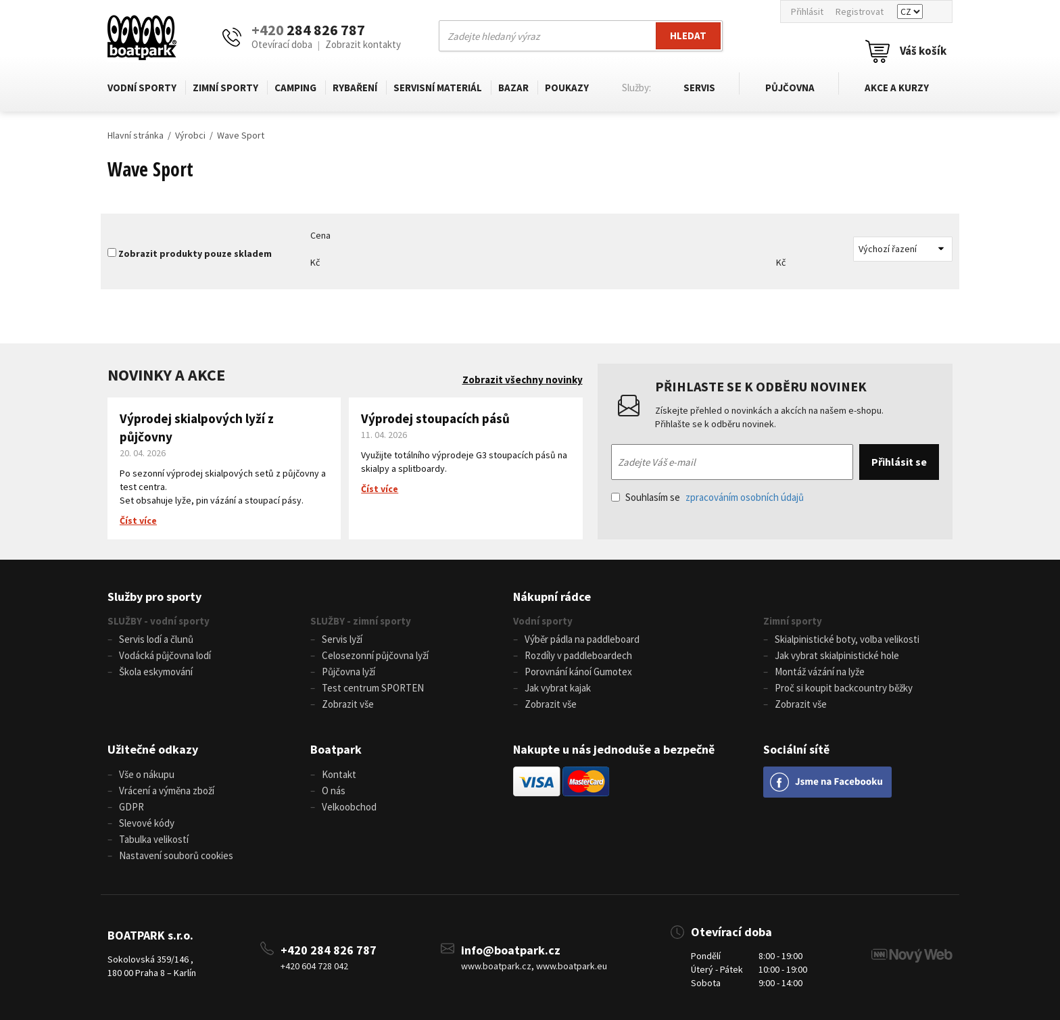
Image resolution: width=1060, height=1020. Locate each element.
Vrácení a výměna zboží (166, 790)
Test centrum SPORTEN (373, 687)
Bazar (513, 87)
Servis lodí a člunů (156, 639)
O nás (333, 790)
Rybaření (355, 87)
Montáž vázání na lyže (820, 671)
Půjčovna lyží (348, 671)
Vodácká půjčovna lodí (165, 655)
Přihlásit (807, 11)
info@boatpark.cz (510, 950)
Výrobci (190, 135)
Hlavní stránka (135, 135)
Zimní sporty (225, 87)
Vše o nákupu (146, 774)
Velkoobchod (349, 806)
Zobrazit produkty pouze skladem (195, 253)
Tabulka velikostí (154, 839)
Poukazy (567, 87)
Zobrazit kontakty (363, 44)
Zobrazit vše (348, 704)
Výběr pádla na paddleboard (582, 639)
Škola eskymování (156, 671)
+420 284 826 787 (329, 950)
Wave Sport (240, 135)
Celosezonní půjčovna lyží (375, 655)
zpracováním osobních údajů (744, 497)
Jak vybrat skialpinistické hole (837, 655)
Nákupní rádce (552, 596)
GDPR (131, 806)
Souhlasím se (707, 497)
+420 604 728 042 (314, 966)
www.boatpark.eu (571, 966)
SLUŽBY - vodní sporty (158, 620)
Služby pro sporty (154, 596)
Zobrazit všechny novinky (522, 379)
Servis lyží (342, 639)
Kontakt (339, 774)
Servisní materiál (437, 87)
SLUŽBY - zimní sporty (360, 620)
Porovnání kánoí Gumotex (578, 671)
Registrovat (860, 11)
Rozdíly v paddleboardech (578, 655)
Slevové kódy (146, 823)
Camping (295, 87)
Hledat (688, 35)
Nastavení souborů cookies (176, 855)
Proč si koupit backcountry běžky (844, 687)
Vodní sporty (141, 87)
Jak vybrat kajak (558, 687)
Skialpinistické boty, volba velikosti (847, 639)
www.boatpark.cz (496, 966)
